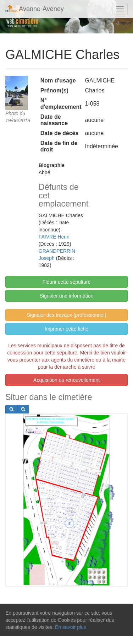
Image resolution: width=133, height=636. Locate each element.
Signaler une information (67, 296)
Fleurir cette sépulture (66, 282)
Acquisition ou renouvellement (66, 380)
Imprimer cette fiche (66, 329)
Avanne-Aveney (34, 8)
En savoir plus (70, 627)
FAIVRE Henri (54, 237)
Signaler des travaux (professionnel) (66, 315)
